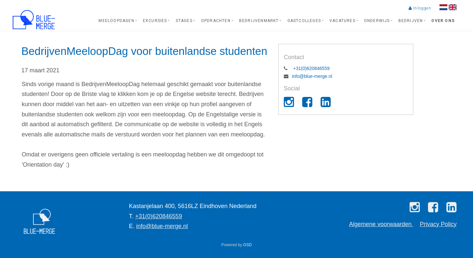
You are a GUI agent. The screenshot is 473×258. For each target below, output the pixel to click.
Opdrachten (216, 20)
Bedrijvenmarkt (259, 20)
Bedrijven (410, 20)
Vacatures (342, 20)
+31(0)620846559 (311, 68)
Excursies (155, 20)
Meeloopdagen (116, 20)
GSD (247, 245)
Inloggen (420, 8)
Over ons (443, 20)
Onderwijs (377, 20)
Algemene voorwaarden (381, 224)
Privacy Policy (438, 224)
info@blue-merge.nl (312, 76)
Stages (184, 20)
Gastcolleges (304, 20)
